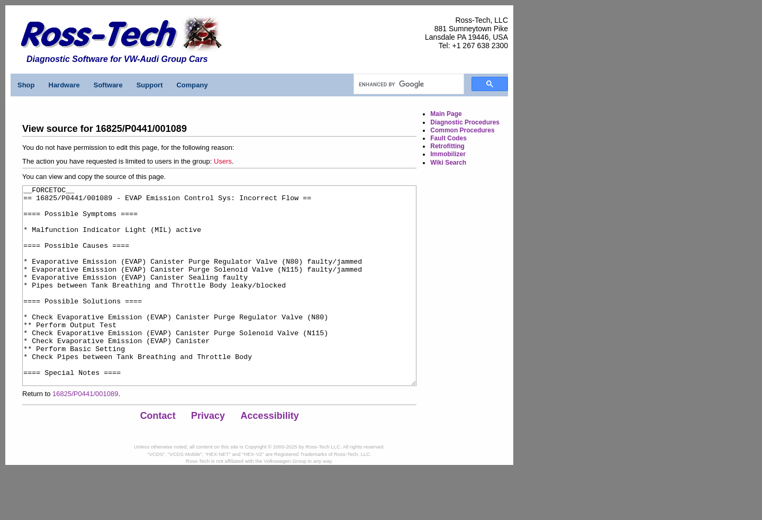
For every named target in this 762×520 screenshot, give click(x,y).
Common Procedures (462, 130)
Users (223, 161)
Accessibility (270, 455)
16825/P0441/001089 (85, 433)
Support (150, 85)
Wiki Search (448, 162)
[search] (408, 84)
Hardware (64, 85)
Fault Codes (448, 138)
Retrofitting (447, 146)
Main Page (445, 114)
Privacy (208, 455)
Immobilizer (448, 154)
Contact (158, 455)
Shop (26, 85)
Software (108, 85)
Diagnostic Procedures (465, 122)
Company (191, 85)
